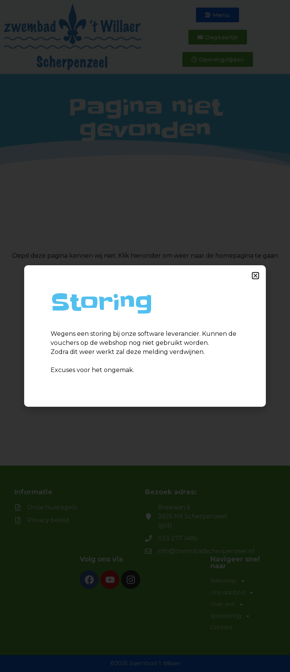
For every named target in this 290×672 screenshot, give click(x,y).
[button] (255, 275)
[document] (145, 336)
